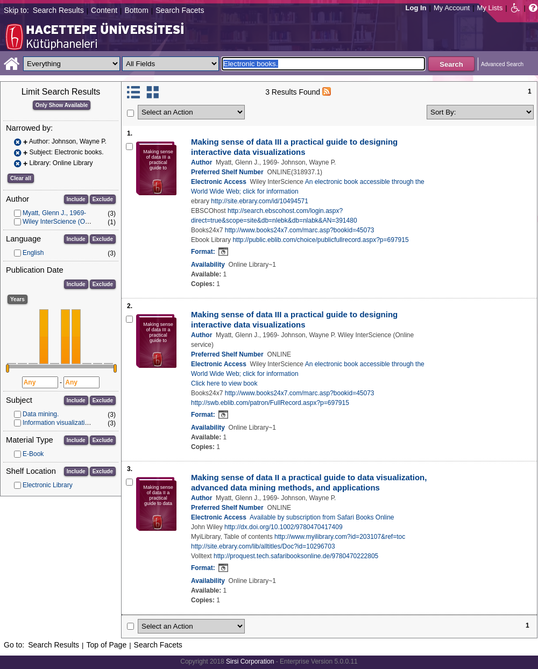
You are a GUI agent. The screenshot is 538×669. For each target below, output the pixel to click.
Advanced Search (502, 64)
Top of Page (106, 644)
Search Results (58, 10)
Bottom (136, 10)
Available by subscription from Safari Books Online (322, 517)
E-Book (33, 454)
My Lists (490, 8)
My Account (452, 8)
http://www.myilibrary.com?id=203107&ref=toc (339, 536)
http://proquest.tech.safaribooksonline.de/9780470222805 (296, 556)
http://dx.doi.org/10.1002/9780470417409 (283, 527)
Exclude (103, 199)
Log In (416, 8)
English (33, 253)
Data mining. (41, 414)
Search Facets (179, 10)
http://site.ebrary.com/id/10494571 (259, 201)
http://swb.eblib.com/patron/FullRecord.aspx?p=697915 (270, 403)
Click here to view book (224, 383)
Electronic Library (48, 485)
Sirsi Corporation (250, 661)
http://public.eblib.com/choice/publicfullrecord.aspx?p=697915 (320, 240)
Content (104, 10)
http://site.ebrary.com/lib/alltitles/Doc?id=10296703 (263, 546)
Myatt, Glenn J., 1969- (54, 213)
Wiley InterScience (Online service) (73, 221)
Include (76, 199)
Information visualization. (58, 422)
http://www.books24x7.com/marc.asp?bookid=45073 (299, 230)
